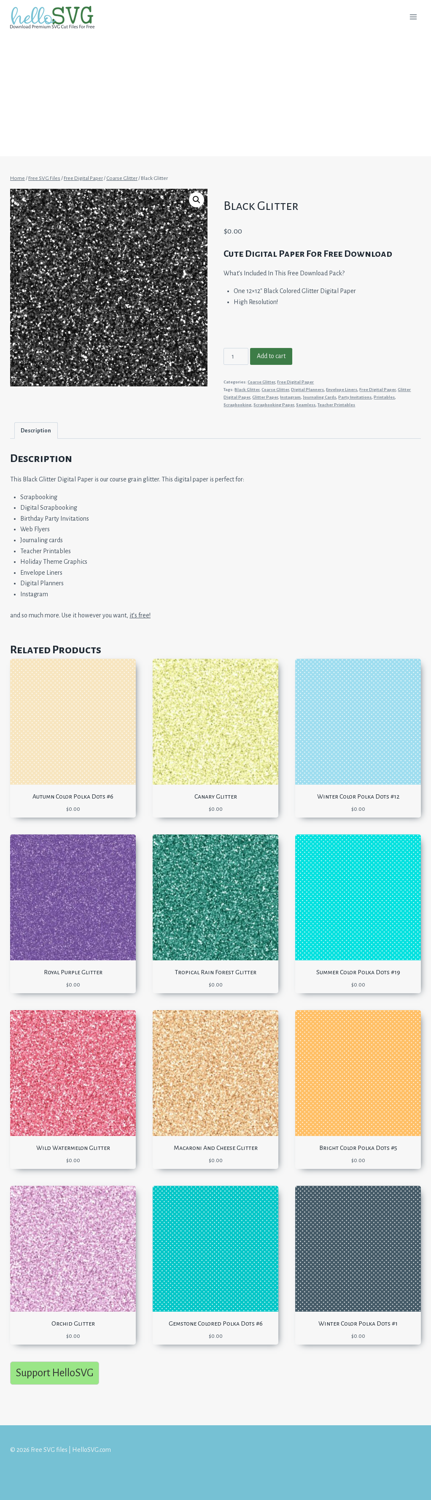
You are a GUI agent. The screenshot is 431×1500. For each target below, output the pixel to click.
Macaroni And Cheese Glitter (216, 1147)
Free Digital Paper (295, 382)
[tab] (36, 430)
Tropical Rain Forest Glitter (215, 972)
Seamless (305, 404)
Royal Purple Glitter (73, 972)
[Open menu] (413, 16)
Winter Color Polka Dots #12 (358, 796)
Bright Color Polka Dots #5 (358, 1147)
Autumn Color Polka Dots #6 (72, 796)
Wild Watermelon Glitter (73, 1147)
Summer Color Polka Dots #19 (358, 972)
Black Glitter (246, 389)
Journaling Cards (319, 397)
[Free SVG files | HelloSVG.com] (55, 17)
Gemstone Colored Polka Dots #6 (216, 1323)
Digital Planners (307, 389)
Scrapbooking (237, 404)
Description (36, 430)
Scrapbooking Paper (273, 404)
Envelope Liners (341, 389)
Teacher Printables (336, 404)
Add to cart (271, 356)
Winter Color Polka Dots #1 (358, 1323)
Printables (384, 397)
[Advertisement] (215, 97)
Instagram (290, 397)
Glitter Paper (265, 397)
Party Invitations (355, 397)
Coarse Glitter (261, 382)
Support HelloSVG (55, 1372)
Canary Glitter (215, 796)
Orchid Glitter (73, 1323)
